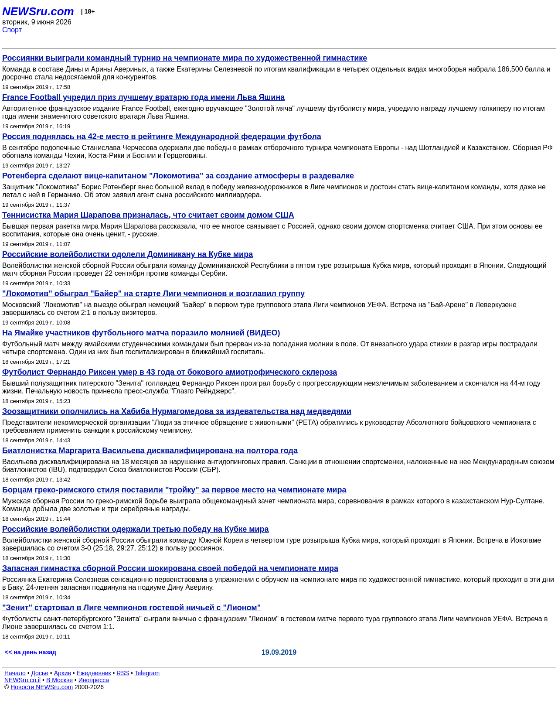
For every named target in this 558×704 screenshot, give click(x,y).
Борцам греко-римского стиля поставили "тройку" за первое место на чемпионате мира (174, 489)
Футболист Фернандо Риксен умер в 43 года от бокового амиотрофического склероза (169, 372)
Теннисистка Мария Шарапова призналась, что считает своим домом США (148, 215)
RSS (122, 673)
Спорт (12, 30)
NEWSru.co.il (22, 680)
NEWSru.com (38, 11)
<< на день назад (30, 652)
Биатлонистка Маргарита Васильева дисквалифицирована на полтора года (150, 450)
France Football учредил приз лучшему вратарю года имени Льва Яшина (143, 97)
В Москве (59, 680)
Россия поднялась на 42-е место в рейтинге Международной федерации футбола (161, 136)
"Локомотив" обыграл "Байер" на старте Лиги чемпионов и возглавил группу (153, 293)
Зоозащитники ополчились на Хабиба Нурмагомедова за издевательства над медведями (176, 411)
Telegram (147, 673)
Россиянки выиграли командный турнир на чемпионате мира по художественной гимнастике (184, 58)
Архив (62, 673)
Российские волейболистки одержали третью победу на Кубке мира (135, 529)
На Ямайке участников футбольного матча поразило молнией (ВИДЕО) (141, 332)
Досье (39, 673)
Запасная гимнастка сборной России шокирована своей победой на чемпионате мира (170, 568)
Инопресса (93, 680)
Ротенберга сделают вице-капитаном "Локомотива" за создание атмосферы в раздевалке (178, 175)
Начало (15, 673)
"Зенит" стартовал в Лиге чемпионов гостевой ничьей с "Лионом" (131, 607)
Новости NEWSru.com (41, 686)
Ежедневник (94, 673)
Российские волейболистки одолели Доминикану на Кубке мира (127, 254)
